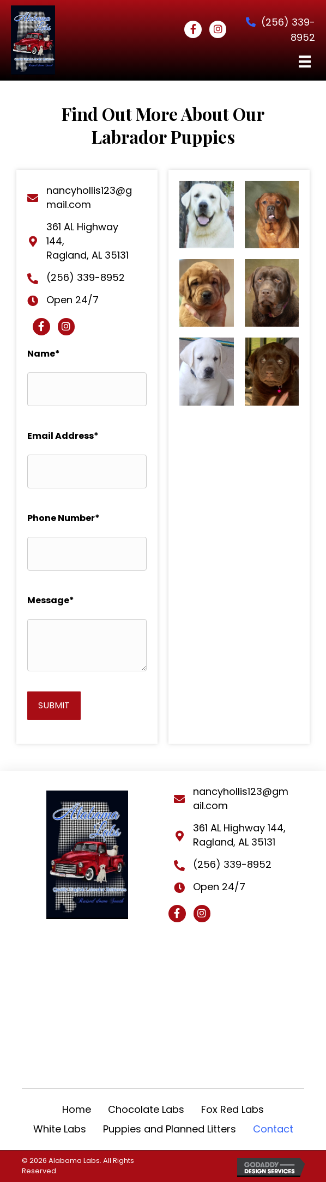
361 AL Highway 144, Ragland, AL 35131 (239, 835)
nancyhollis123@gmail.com (89, 197)
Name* (43, 353)
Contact (273, 1129)
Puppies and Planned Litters (169, 1129)
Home (76, 1109)
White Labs (59, 1129)
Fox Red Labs (232, 1109)
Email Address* (63, 436)
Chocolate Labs (146, 1109)
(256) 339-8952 (85, 277)
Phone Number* (63, 518)
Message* (50, 600)
